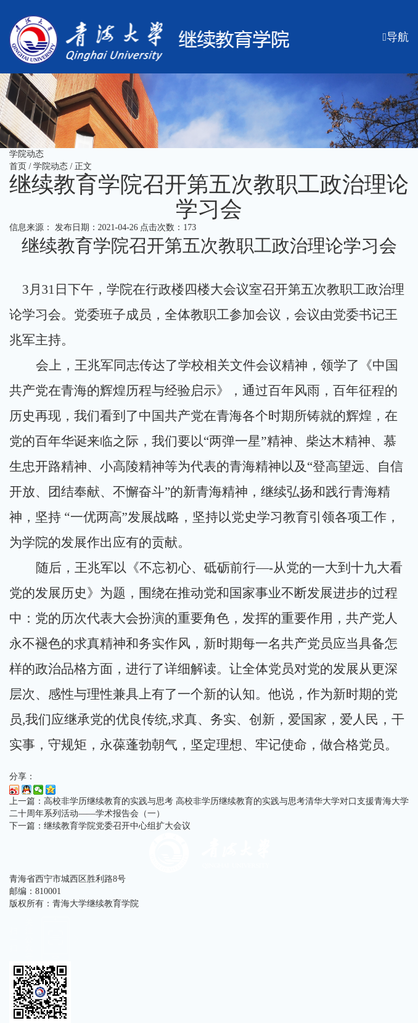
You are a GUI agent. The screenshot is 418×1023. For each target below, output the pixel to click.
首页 (18, 166)
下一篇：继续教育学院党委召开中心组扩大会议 (100, 825)
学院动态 (50, 166)
